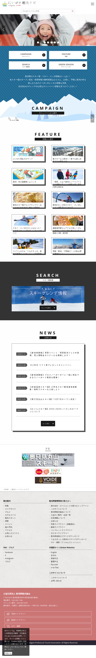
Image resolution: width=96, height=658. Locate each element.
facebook (9, 565)
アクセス (8, 543)
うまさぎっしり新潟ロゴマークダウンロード (69, 552)
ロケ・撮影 (15, 639)
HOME (6, 502)
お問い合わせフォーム (20, 645)
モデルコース (10, 528)
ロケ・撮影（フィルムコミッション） (66, 555)
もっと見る (46, 436)
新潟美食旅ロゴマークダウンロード (65, 549)
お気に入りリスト (12, 546)
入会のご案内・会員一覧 (61, 528)
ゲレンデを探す (46, 319)
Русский (54, 577)
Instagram (9, 571)
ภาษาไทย (54, 580)
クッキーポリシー (14, 646)
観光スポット (10, 531)
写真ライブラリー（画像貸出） (63, 537)
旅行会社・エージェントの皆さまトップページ (70, 518)
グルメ (7, 524)
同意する (8, 653)
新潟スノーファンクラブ (20, 502)
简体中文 (54, 571)
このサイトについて (59, 521)
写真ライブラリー (18, 626)
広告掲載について (58, 531)
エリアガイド (10, 521)
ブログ (7, 574)
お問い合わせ (56, 593)
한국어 (53, 568)
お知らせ (8, 549)
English (54, 565)
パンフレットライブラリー (61, 543)
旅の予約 (8, 540)
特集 (7, 518)
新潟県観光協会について (61, 524)
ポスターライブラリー (60, 546)
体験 (7, 534)
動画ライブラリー (58, 540)
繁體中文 (54, 574)
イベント (8, 537)
